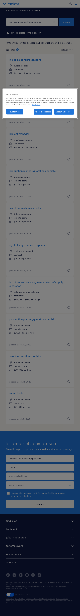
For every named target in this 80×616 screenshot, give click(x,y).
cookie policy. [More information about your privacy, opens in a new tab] (36, 105)
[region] (40, 103)
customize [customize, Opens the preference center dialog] (15, 111)
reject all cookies (43, 111)
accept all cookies (64, 111)
